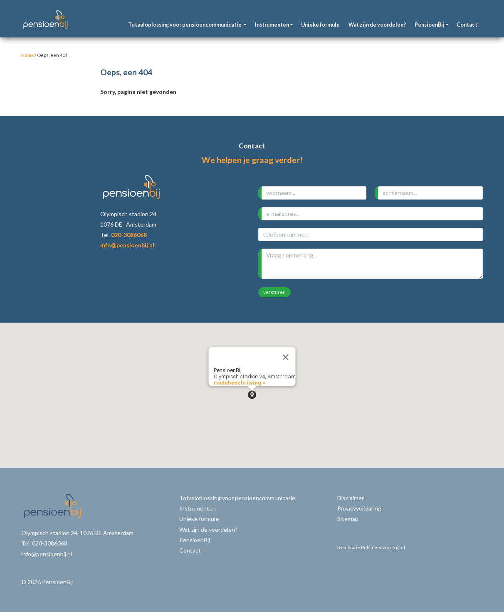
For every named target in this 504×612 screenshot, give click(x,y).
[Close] (286, 357)
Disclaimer (350, 497)
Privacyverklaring (359, 508)
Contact (467, 25)
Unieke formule (320, 25)
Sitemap (347, 518)
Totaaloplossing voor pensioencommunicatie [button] (185, 25)
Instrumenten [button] (272, 25)
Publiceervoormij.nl (383, 547)
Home (27, 55)
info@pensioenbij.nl (127, 245)
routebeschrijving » (239, 383)
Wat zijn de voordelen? (377, 25)
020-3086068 (129, 234)
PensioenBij (194, 539)
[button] (252, 394)
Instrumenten (197, 508)
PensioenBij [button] (430, 25)
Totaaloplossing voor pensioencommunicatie (237, 497)
